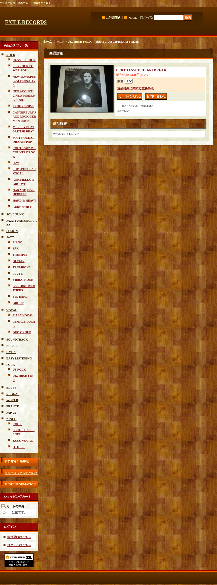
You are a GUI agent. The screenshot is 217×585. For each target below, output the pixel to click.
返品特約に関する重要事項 (135, 88)
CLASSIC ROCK (24, 60)
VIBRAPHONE (23, 280)
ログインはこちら (19, 545)
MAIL (132, 17)
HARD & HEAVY (24, 200)
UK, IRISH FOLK (80, 41)
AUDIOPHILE (22, 207)
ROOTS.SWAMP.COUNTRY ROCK (24, 152)
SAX (16, 248)
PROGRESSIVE (23, 106)
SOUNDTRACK (17, 339)
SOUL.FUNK (15, 214)
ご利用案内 (113, 17)
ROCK (10, 55)
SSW (16, 163)
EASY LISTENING (19, 358)
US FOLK (19, 369)
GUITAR (18, 261)
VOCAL (11, 310)
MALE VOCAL (23, 315)
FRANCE (12, 406)
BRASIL (12, 346)
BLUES (11, 387)
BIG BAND (20, 296)
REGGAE (12, 394)
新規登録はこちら (19, 537)
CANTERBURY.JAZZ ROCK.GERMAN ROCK (24, 117)
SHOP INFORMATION (20, 484)
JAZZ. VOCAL (23, 440)
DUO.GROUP (22, 332)
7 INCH (11, 419)
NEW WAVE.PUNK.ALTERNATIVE (24, 81)
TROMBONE (22, 267)
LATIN (11, 352)
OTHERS (19, 447)
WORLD (12, 400)
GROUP (18, 303)
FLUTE (18, 273)
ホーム (47, 41)
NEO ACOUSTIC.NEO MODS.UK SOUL (24, 96)
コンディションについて (21, 473)
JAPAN (11, 412)
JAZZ (10, 237)
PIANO (17, 242)
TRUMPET (20, 255)
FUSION (12, 231)
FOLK (10, 365)
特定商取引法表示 (17, 461)
